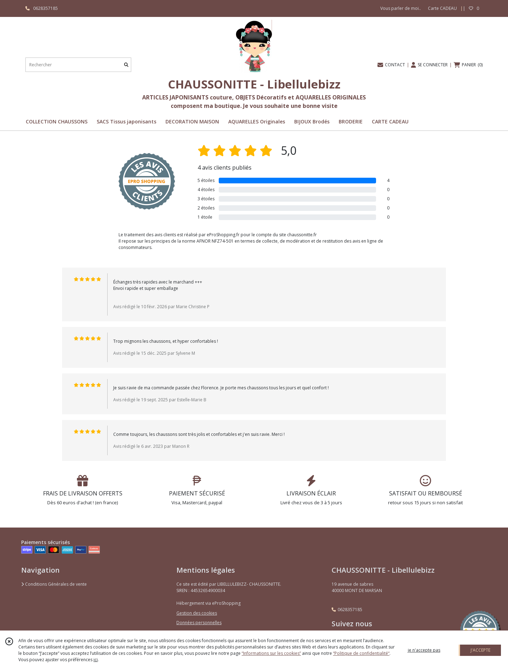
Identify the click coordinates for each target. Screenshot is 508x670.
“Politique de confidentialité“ (361, 653)
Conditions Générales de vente (54, 584)
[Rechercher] (126, 65)
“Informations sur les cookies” (271, 653)
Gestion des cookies (196, 613)
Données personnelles (199, 623)
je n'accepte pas (424, 650)
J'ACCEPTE (480, 650)
